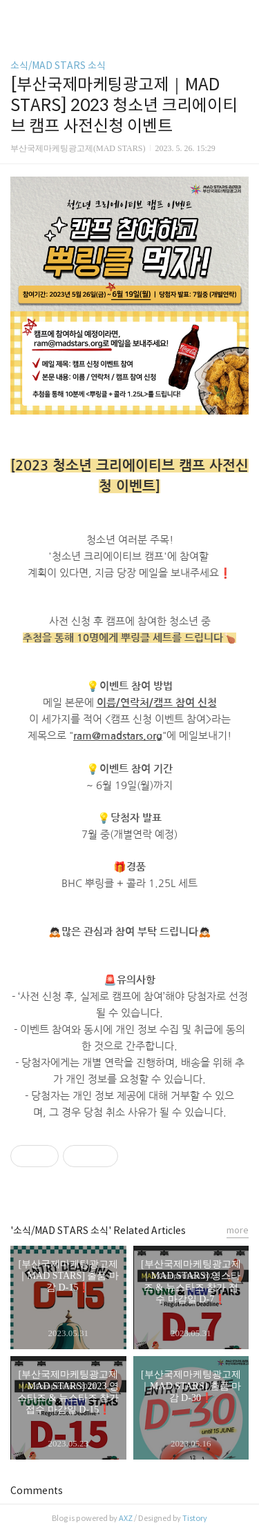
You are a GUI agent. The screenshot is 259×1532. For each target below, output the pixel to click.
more (238, 1230)
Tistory (194, 1518)
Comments (36, 1490)
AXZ (126, 1518)
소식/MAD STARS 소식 (58, 65)
